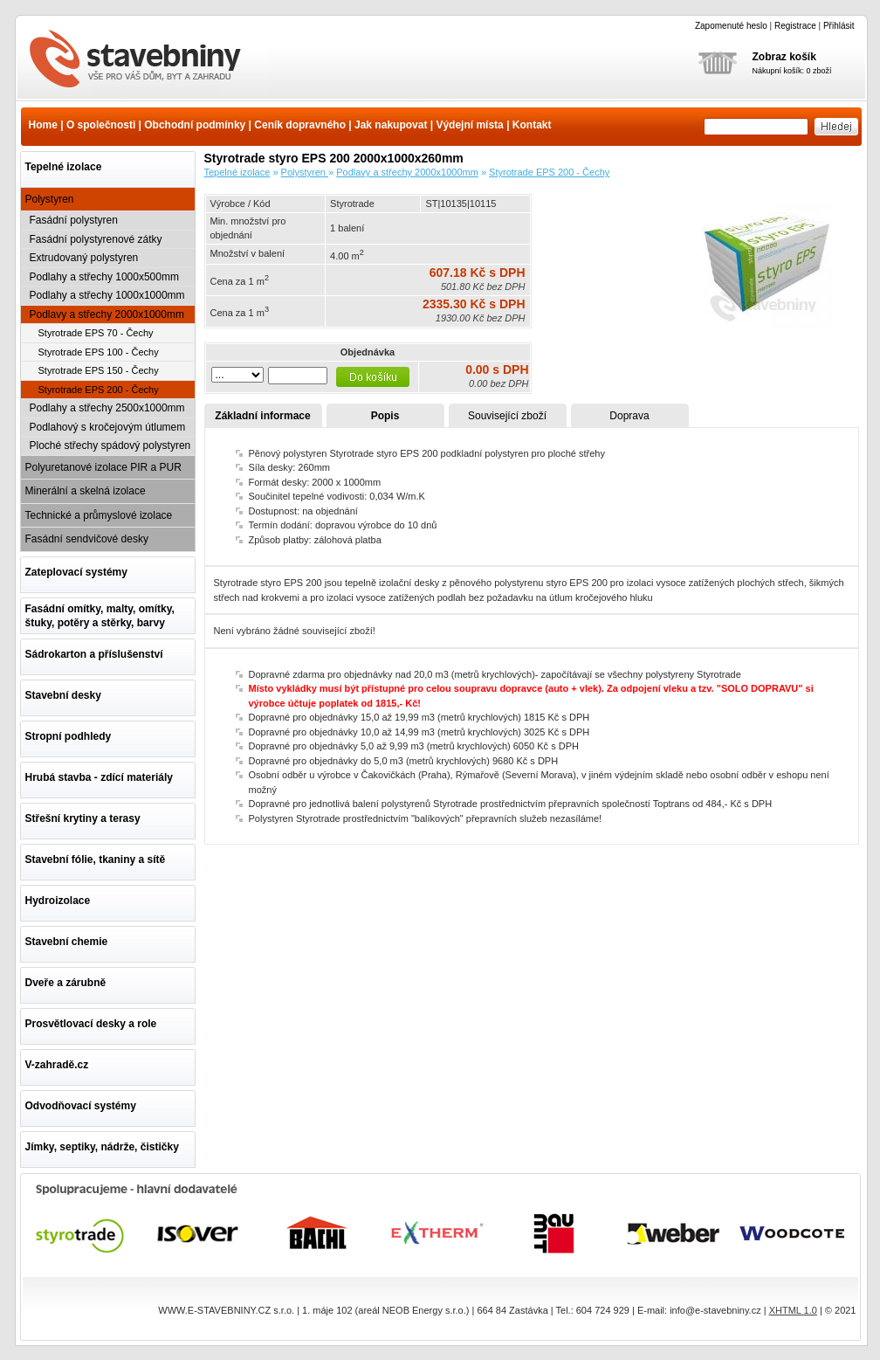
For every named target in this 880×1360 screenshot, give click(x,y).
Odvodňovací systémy (80, 1106)
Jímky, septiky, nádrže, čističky (102, 1147)
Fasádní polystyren (74, 220)
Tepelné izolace (63, 167)
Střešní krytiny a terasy (83, 818)
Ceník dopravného (300, 125)
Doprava (629, 416)
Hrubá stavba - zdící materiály (99, 777)
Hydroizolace (58, 900)
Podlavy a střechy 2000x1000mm (107, 314)
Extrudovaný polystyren (84, 258)
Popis (385, 416)
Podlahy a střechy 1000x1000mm (107, 295)
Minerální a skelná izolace (85, 491)
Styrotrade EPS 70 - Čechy (96, 333)
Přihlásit (839, 26)
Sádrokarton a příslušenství (94, 654)
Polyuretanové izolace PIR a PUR (103, 467)
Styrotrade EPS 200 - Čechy (98, 389)
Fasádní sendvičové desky (86, 539)
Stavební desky (63, 695)
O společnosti (100, 125)
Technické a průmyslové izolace (99, 515)
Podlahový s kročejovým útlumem (108, 427)
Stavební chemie (66, 941)
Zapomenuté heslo (731, 26)
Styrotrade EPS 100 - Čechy (98, 352)
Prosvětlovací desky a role (91, 1024)
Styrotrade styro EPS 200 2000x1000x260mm (146, 60)
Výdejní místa (469, 125)
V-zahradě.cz (57, 1065)
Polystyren (49, 199)
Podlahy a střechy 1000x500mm (104, 277)
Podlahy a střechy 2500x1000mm (107, 408)
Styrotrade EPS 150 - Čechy (98, 370)
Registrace (795, 26)
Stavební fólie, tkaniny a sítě (95, 859)
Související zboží (507, 416)
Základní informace (262, 416)
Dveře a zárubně (66, 983)
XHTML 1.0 (793, 1310)
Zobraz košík (784, 57)
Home (43, 125)
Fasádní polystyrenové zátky (96, 239)
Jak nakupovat (390, 125)
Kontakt (532, 125)
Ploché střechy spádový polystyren (110, 445)
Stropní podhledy (68, 736)
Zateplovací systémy (76, 572)
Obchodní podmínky (194, 125)
